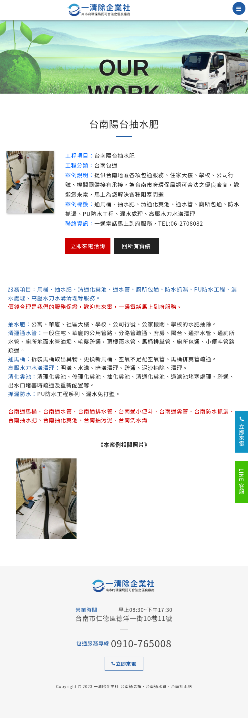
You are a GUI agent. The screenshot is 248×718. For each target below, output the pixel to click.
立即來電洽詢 (87, 246)
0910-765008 (141, 643)
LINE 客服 (242, 481)
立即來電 (123, 663)
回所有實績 (136, 246)
